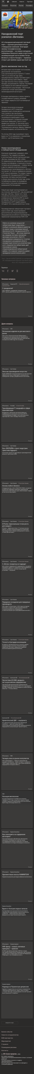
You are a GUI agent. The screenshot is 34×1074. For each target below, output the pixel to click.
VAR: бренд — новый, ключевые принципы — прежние (13, 948)
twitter (12, 271)
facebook (7, 271)
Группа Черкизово (13, 483)
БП (8, 1)
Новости (21, 1)
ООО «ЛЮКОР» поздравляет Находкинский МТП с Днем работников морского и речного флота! (16, 291)
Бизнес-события (6, 1032)
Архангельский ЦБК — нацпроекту (14, 720)
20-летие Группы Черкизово (23, 483)
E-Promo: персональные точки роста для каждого (15, 525)
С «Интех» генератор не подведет (14, 564)
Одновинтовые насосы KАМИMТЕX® (15, 874)
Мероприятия (6, 1041)
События (14, 1)
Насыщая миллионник (10, 796)
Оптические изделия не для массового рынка (16, 332)
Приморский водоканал (14, 944)
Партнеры (30, 1)
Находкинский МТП (6, 10)
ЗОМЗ (11, 328)
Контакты (4, 1050)
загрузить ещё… (9, 1022)
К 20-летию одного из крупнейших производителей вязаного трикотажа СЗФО (16, 453)
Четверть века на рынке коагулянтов (15, 758)
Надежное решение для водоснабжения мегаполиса (17, 876)
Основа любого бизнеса (10, 486)
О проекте (4, 1044)
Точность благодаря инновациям (14, 642)
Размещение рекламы (9, 1047)
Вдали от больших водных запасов (14, 909)
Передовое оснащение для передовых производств (16, 603)
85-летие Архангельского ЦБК (24, 677)
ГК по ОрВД (12, 405)
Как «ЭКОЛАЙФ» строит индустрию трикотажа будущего (15, 449)
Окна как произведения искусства (14, 371)
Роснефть (29, 5)
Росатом (13, 5)
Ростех (21, 5)
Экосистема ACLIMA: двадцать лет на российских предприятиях (14, 681)
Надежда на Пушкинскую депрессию (15, 987)
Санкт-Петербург (13, 369)
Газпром (5, 5)
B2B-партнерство (5, 284)
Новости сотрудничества (9, 1035)
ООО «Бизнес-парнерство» (10, 1054)
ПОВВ (11, 756)
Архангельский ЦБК (13, 677)
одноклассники (17, 271)
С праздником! (7, 288)
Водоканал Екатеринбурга (14, 832)
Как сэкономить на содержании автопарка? (13, 835)
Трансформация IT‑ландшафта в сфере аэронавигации (16, 409)
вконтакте (3, 271)
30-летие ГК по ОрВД (20, 405)
